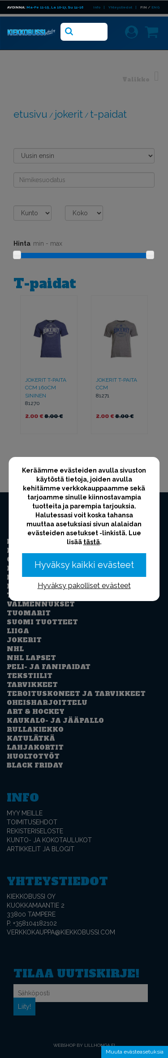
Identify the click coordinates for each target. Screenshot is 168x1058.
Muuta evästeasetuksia (135, 1052)
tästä (91, 542)
